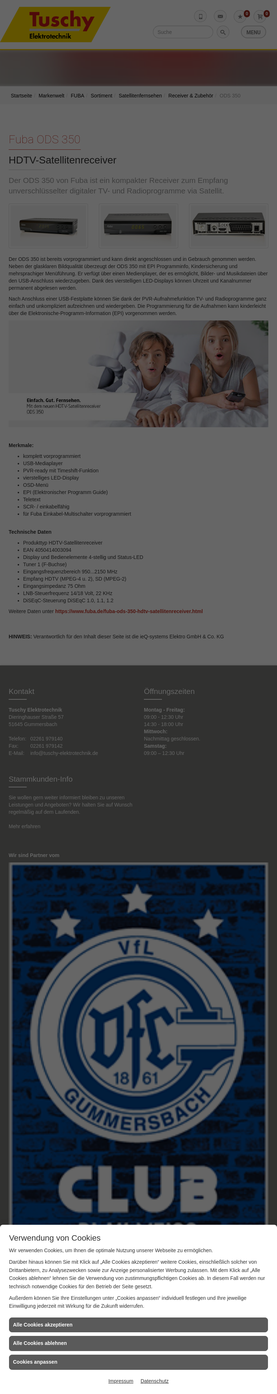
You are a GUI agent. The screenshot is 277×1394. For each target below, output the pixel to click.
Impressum (120, 1381)
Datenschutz (155, 1381)
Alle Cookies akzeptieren (42, 1325)
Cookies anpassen (35, 1362)
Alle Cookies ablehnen (40, 1343)
